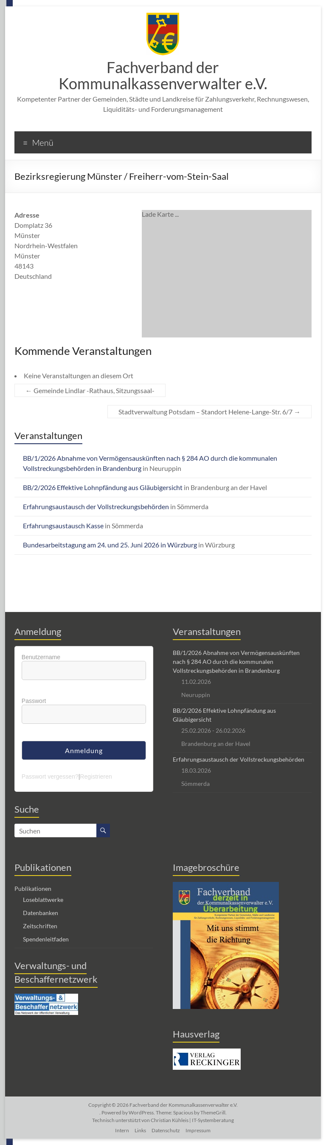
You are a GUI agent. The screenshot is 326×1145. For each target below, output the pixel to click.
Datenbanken (40, 912)
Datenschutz (166, 1130)
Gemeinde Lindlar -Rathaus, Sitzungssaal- (90, 390)
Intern (122, 1130)
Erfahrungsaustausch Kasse (63, 525)
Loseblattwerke (43, 899)
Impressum (198, 1130)
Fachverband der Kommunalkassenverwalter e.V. (163, 75)
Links (140, 1130)
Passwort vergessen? (50, 776)
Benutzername (41, 657)
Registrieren (96, 776)
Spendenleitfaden (46, 939)
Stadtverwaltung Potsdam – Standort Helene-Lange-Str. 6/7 (209, 412)
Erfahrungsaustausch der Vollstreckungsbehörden (96, 506)
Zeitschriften (40, 926)
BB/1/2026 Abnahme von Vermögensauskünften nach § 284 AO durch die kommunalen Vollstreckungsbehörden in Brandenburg (236, 661)
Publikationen (32, 888)
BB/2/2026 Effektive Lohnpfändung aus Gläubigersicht (103, 487)
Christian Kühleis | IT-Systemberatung (192, 1120)
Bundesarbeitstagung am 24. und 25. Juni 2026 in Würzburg (110, 545)
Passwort (34, 700)
